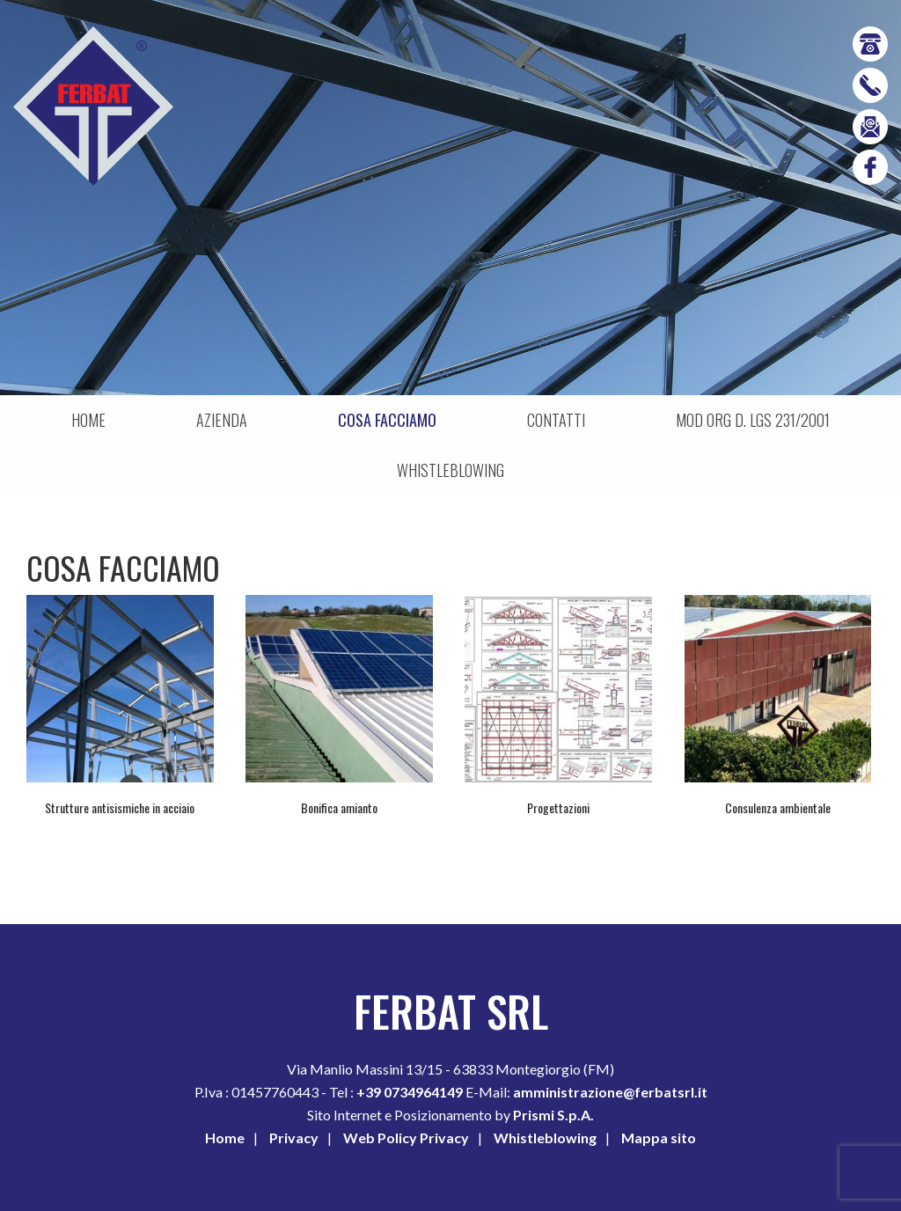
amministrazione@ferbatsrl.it (610, 1091)
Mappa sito (658, 1137)
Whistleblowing (545, 1137)
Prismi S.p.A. (553, 1114)
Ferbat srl (93, 106)
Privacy (294, 1137)
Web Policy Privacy (406, 1137)
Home (225, 1137)
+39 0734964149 (410, 1091)
